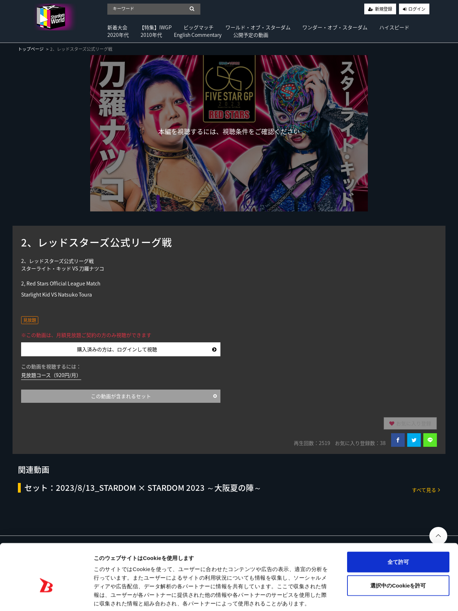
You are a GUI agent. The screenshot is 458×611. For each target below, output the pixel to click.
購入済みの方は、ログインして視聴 (146, 349)
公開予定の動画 (250, 34)
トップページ (31, 49)
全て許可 (398, 526)
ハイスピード (394, 27)
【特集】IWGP (155, 27)
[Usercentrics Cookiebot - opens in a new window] (46, 597)
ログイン (416, 9)
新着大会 (117, 27)
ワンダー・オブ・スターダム (334, 27)
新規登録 (383, 9)
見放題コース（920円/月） (51, 374)
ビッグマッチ (199, 27)
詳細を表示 (345, 597)
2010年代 (151, 34)
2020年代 (118, 34)
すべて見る (426, 490)
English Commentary (197, 34)
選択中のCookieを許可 (398, 550)
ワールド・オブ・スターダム (258, 27)
